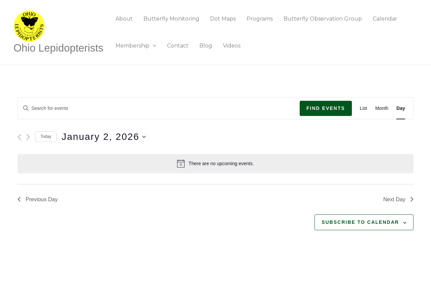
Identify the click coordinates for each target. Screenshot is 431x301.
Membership (135, 45)
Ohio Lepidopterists (58, 48)
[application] (153, 45)
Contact (178, 45)
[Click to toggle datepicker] (104, 137)
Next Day (398, 199)
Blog (205, 45)
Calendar (385, 19)
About (124, 19)
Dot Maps (223, 19)
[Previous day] (19, 137)
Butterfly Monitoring (171, 19)
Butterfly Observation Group (323, 19)
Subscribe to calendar (360, 222)
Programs (259, 19)
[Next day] (28, 137)
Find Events (325, 108)
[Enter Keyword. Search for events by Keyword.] (159, 108)
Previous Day (38, 199)
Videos (231, 45)
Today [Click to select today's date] (45, 136)
